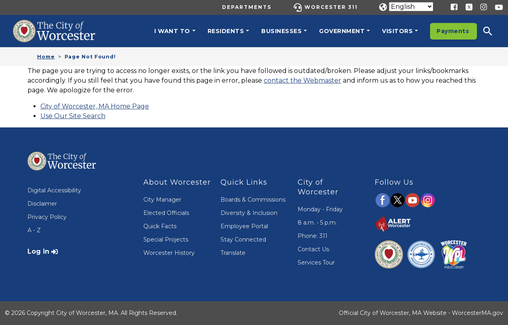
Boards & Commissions (252, 199)
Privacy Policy (47, 217)
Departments (246, 7)
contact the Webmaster (302, 80)
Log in (38, 251)
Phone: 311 (312, 236)
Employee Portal (244, 226)
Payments (453, 31)
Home (46, 57)
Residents (226, 31)
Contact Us (313, 249)
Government (342, 31)
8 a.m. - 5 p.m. (317, 222)
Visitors (397, 31)
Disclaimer (42, 203)
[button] (493, 31)
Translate (233, 252)
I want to (172, 31)
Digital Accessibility (54, 190)
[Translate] (411, 6)
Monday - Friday (320, 209)
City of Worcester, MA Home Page (94, 106)
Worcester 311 (331, 7)
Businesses (281, 31)
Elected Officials (166, 213)
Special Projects (165, 239)
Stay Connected (243, 239)
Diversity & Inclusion (248, 213)
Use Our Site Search (72, 116)
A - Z (34, 230)
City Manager (162, 199)
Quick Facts (159, 226)
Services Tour (316, 262)
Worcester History (169, 252)
